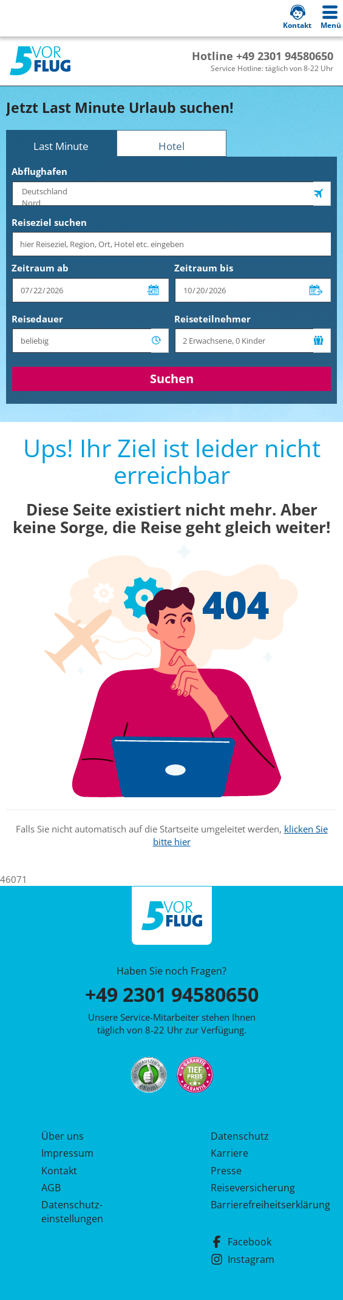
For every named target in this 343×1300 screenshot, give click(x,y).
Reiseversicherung (253, 1187)
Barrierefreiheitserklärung (256, 1204)
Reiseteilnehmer (212, 319)
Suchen (172, 378)
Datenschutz (240, 1136)
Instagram (242, 1259)
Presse (226, 1170)
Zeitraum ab (40, 268)
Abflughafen (39, 171)
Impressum (67, 1153)
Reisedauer (37, 319)
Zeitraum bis (203, 268)
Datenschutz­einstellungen (72, 1211)
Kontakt (59, 1170)
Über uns (62, 1136)
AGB (51, 1187)
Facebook (241, 1241)
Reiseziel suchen (49, 222)
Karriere (229, 1153)
